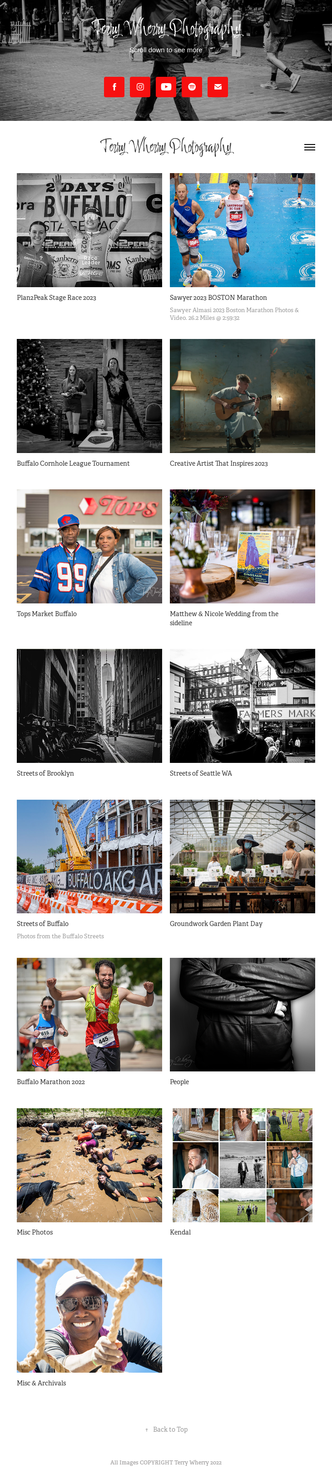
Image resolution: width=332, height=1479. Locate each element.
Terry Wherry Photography (166, 147)
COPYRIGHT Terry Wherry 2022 (181, 1462)
